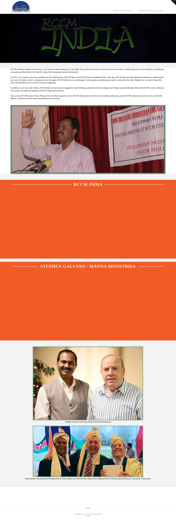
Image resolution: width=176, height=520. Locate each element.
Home (87, 508)
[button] (173, 2)
